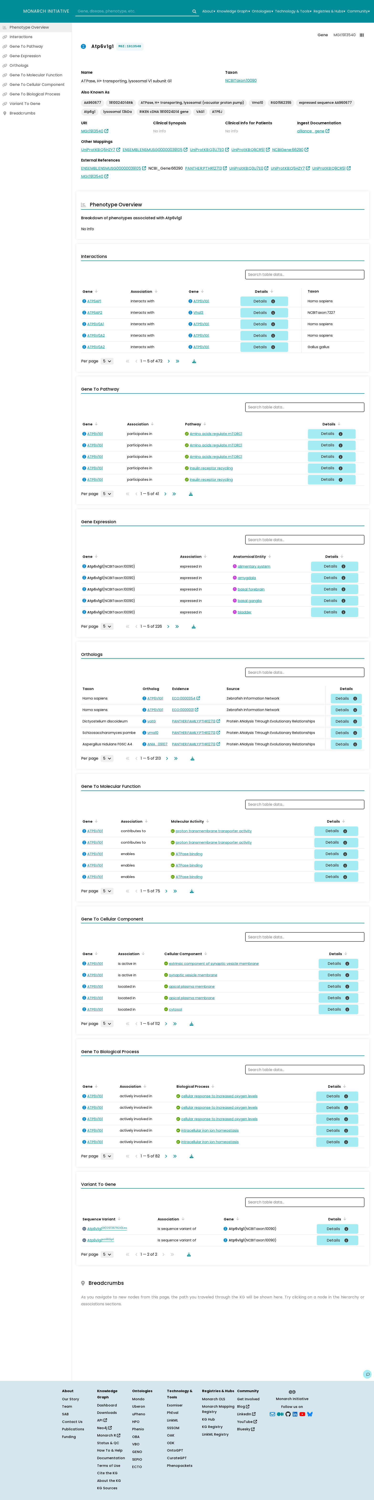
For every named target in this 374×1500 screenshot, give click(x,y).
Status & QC (108, 1443)
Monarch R (108, 1435)
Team (67, 1406)
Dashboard (107, 1405)
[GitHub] (288, 1414)
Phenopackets (179, 1465)
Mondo (138, 1399)
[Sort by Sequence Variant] (118, 1218)
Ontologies (262, 11)
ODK (170, 1443)
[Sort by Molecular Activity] (207, 821)
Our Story (70, 1399)
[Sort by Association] (155, 291)
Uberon (138, 1406)
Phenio (138, 1429)
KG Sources (107, 1488)
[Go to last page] (176, 361)
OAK (170, 1435)
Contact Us (72, 1421)
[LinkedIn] (295, 1414)
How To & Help (110, 1450)
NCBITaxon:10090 (241, 80)
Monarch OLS (213, 1399)
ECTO (137, 1466)
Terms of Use (108, 1465)
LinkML (172, 1420)
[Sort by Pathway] (204, 423)
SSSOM (173, 1428)
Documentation (111, 1458)
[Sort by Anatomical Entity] (269, 556)
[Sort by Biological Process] (212, 1086)
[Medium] (280, 1414)
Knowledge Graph (233, 11)
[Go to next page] (168, 361)
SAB (65, 1414)
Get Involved (248, 1399)
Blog (243, 1406)
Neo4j (104, 1428)
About (208, 11)
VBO (136, 1444)
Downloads (107, 1412)
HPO (136, 1421)
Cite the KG (107, 1473)
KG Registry (212, 1426)
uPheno (138, 1414)
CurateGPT (177, 1458)
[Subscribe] (272, 1414)
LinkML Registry (215, 1434)
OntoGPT (175, 1450)
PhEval (172, 1412)
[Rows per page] (107, 361)
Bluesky (246, 1429)
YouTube (247, 1421)
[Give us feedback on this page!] (367, 1374)
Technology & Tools (293, 11)
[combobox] (137, 11)
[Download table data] (193, 361)
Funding (69, 1436)
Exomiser (175, 1405)
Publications (73, 1429)
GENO (137, 1451)
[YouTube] (302, 1414)
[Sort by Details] (271, 291)
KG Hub (208, 1419)
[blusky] (309, 1414)
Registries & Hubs (329, 11)
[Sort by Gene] (95, 291)
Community (358, 11)
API (102, 1420)
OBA (136, 1436)
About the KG (109, 1480)
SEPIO (137, 1459)
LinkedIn (246, 1414)
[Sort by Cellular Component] (205, 953)
